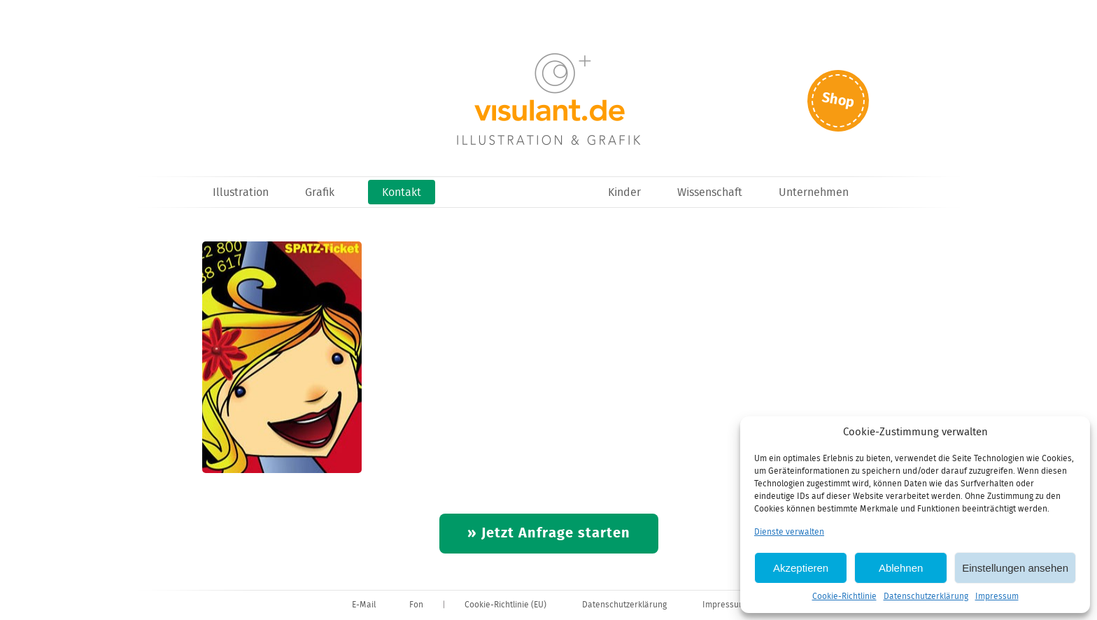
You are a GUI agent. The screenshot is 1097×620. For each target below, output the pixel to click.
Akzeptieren (800, 568)
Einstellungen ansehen (1015, 568)
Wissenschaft (709, 193)
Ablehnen (901, 568)
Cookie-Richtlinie (844, 597)
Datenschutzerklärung (926, 597)
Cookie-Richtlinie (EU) (505, 605)
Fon (416, 605)
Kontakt (401, 193)
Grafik (319, 193)
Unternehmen (814, 193)
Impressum (997, 597)
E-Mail (364, 605)
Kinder (624, 193)
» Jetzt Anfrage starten (548, 533)
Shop (838, 100)
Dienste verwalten (789, 532)
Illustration (241, 193)
